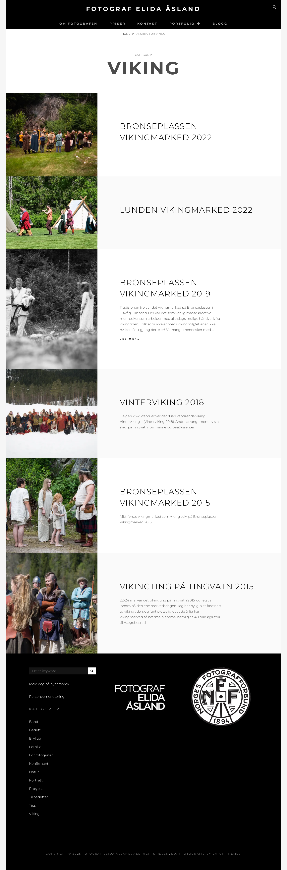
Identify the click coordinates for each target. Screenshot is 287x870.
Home (126, 33)
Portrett (36, 780)
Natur (34, 772)
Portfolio (182, 24)
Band (33, 722)
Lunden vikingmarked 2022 (186, 210)
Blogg (220, 24)
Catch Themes (227, 853)
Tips (32, 805)
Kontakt (147, 24)
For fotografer (41, 755)
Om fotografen (78, 24)
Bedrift (35, 730)
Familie (35, 747)
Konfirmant (38, 764)
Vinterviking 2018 (162, 402)
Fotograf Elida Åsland (143, 9)
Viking (34, 814)
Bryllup (35, 738)
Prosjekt (36, 789)
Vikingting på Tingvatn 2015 (187, 586)
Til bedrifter (38, 797)
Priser (117, 24)
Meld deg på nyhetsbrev (49, 684)
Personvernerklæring (47, 697)
